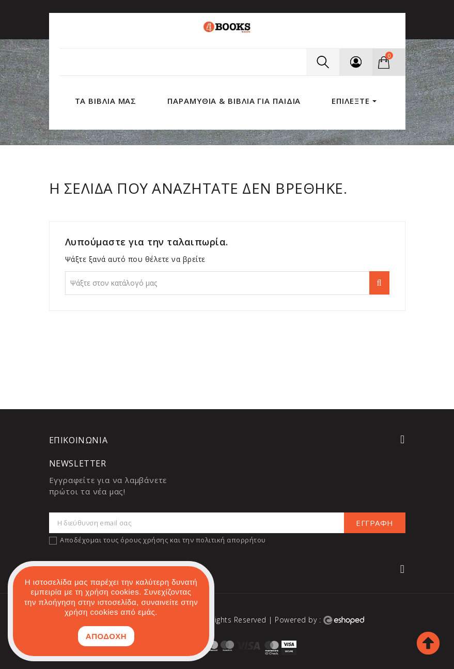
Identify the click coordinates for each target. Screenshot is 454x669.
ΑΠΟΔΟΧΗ (106, 636)
